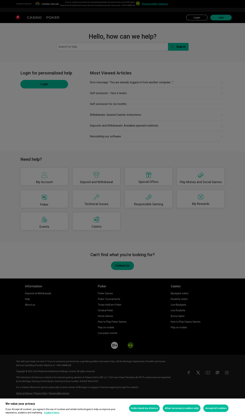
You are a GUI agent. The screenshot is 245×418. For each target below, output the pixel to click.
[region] (122, 408)
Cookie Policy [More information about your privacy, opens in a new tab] (51, 412)
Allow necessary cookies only (182, 408)
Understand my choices (144, 408)
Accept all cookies (215, 408)
